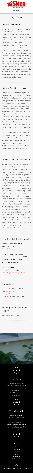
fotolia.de (5, 291)
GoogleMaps (16, 421)
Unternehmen (16, 448)
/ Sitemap (25, 468)
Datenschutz (16, 457)
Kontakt (16, 452)
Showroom (16, 450)
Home (16, 446)
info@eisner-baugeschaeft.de (16, 276)
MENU (16, 10)
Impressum (16, 455)
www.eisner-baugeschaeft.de (16, 425)
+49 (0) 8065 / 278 (18, 414)
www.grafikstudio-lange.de (11, 318)
